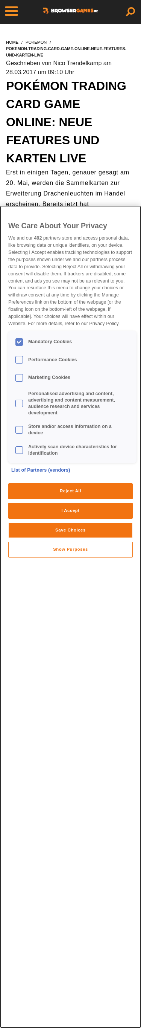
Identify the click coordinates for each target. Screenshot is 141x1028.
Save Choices (70, 530)
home (12, 42)
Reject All (70, 491)
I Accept (70, 510)
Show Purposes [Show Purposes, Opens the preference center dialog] (70, 549)
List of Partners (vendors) (40, 470)
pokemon (36, 42)
